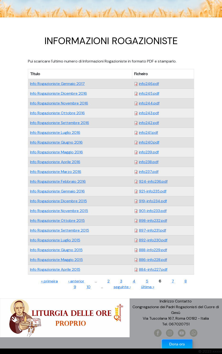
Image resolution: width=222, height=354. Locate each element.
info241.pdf (148, 132)
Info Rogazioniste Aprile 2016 (55, 161)
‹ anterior (76, 281)
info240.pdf (149, 142)
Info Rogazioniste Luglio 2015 (55, 240)
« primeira (49, 281)
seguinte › (122, 286)
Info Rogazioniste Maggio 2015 (56, 259)
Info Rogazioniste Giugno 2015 (56, 249)
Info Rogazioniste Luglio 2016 (55, 132)
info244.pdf (149, 103)
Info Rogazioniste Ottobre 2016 (57, 112)
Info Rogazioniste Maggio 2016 (56, 152)
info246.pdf (149, 83)
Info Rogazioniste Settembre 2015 (59, 230)
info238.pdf (149, 161)
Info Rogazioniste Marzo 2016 (55, 171)
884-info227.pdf (153, 269)
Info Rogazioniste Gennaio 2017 (57, 83)
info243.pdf (149, 112)
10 (88, 286)
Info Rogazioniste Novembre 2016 (59, 103)
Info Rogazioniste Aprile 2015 (55, 269)
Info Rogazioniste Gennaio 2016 (57, 191)
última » (147, 286)
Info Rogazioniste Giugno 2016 (56, 142)
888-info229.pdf (153, 249)
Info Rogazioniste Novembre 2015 (59, 210)
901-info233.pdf (153, 210)
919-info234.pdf (153, 200)
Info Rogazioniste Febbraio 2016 (58, 181)
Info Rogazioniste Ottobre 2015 (57, 220)
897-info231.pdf (152, 230)
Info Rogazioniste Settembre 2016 (59, 122)
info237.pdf (149, 171)
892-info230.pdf (153, 240)
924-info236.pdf (153, 181)
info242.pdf (149, 122)
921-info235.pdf (152, 191)
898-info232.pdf (153, 220)
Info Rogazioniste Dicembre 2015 (58, 200)
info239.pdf (149, 152)
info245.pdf (149, 93)
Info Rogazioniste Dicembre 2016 (58, 93)
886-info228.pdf (153, 259)
